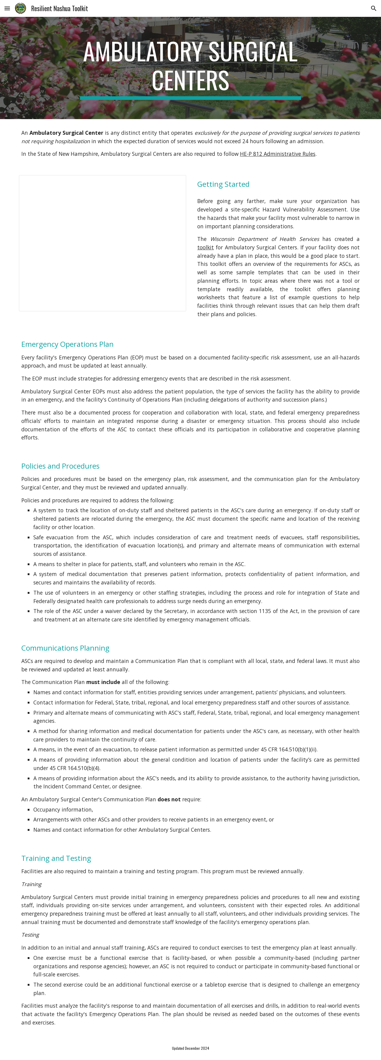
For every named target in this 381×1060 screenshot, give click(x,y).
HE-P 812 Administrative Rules (277, 153)
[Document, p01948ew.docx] (102, 243)
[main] (190, 68)
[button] (7, 8)
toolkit (205, 247)
